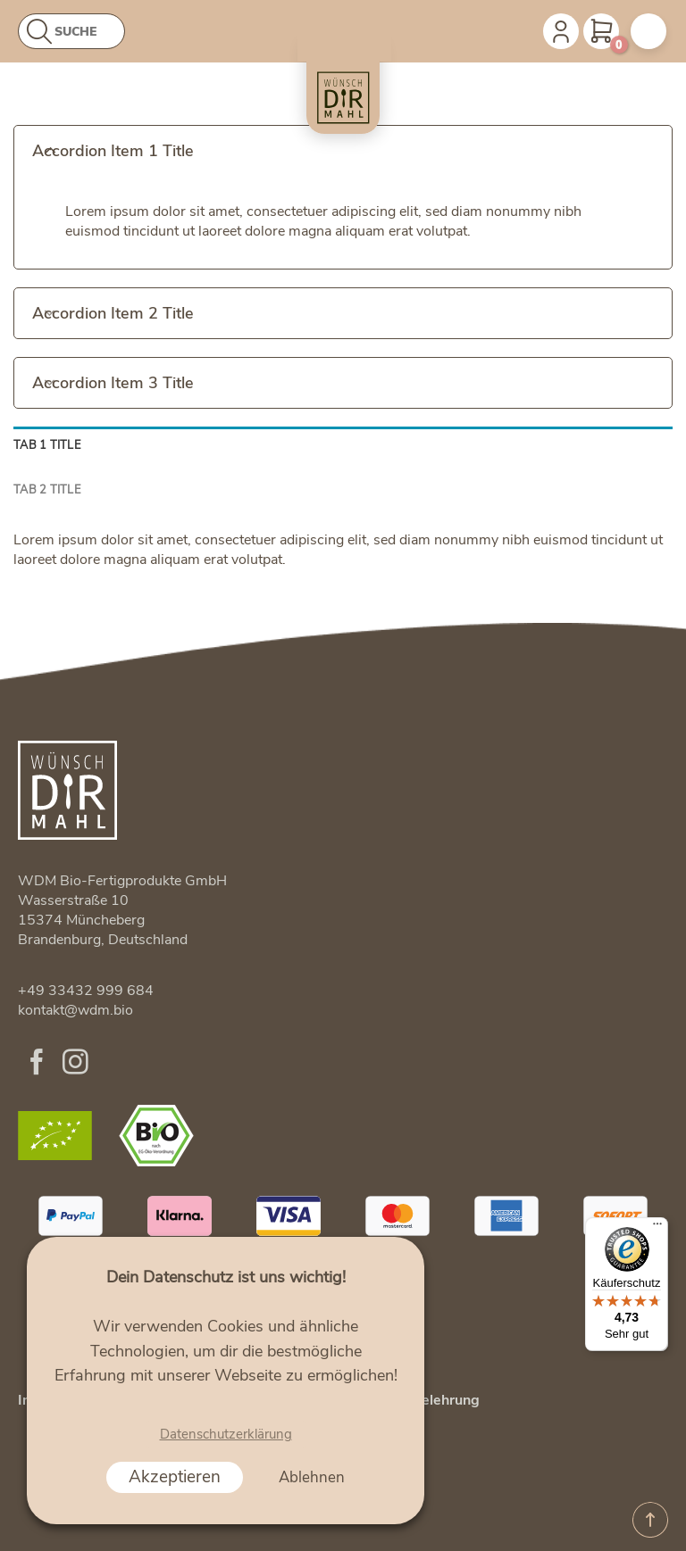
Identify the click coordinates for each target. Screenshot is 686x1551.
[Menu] (648, 31)
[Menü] (657, 1228)
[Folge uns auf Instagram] (75, 1063)
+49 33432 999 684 (86, 990)
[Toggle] (50, 149)
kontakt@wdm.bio (75, 1010)
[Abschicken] (41, 33)
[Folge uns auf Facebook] (37, 1063)
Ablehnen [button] (312, 1477)
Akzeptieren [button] (175, 1477)
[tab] (343, 445)
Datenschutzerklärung (226, 1434)
